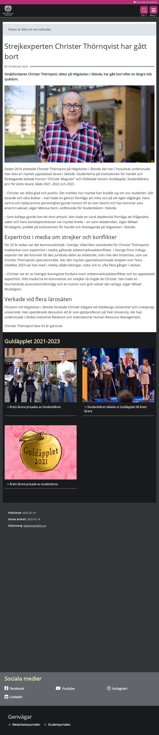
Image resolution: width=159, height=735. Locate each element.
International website (145, 2)
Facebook (14, 688)
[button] (144, 10)
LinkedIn (13, 696)
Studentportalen (59, 725)
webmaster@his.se (34, 525)
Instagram (117, 688)
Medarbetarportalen (26, 725)
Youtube (65, 688)
